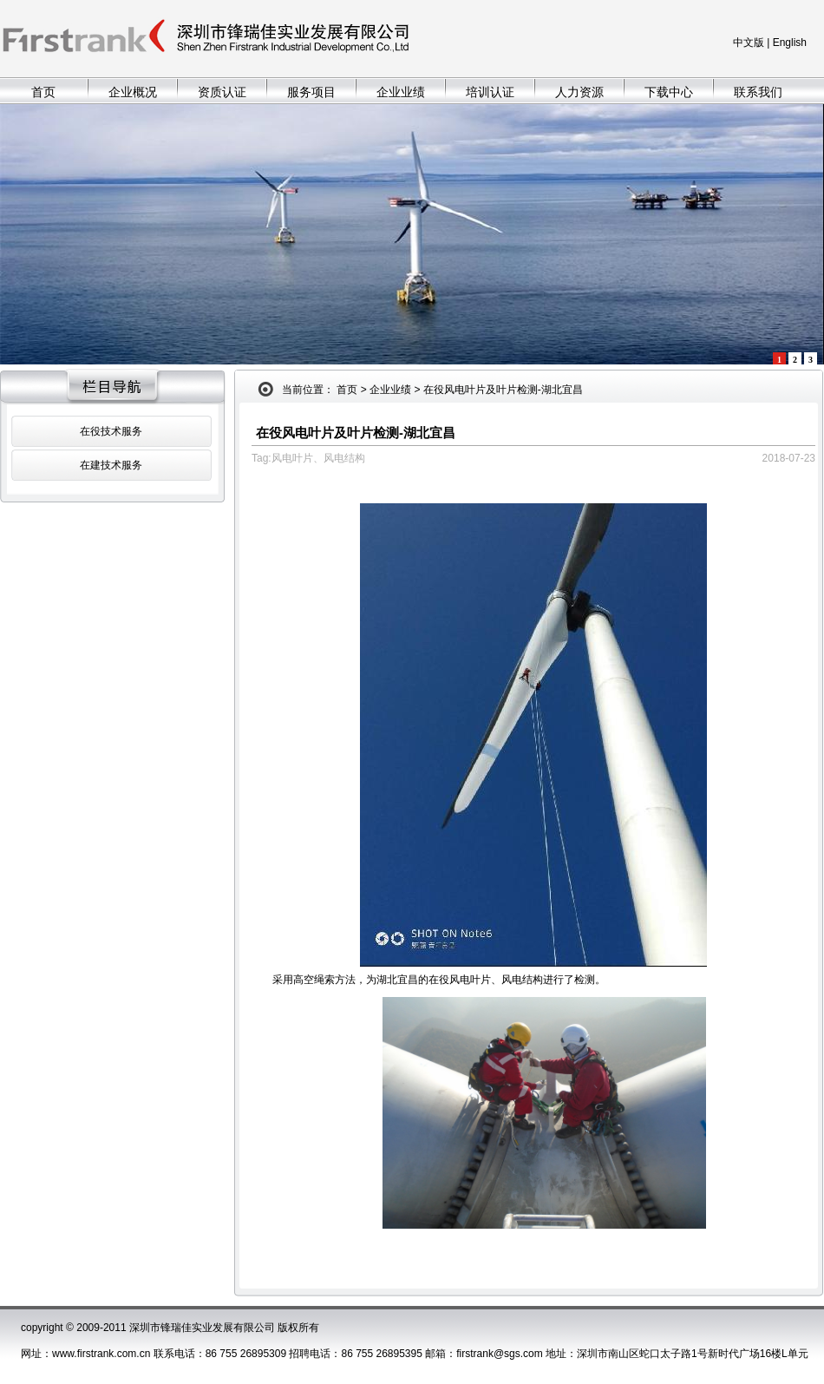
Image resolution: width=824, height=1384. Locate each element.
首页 (43, 92)
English (790, 42)
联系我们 (758, 92)
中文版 (748, 42)
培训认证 (490, 92)
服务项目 (311, 92)
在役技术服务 (111, 431)
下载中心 (668, 92)
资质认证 (222, 92)
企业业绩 (400, 92)
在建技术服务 (111, 465)
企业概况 (132, 92)
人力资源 (579, 92)
